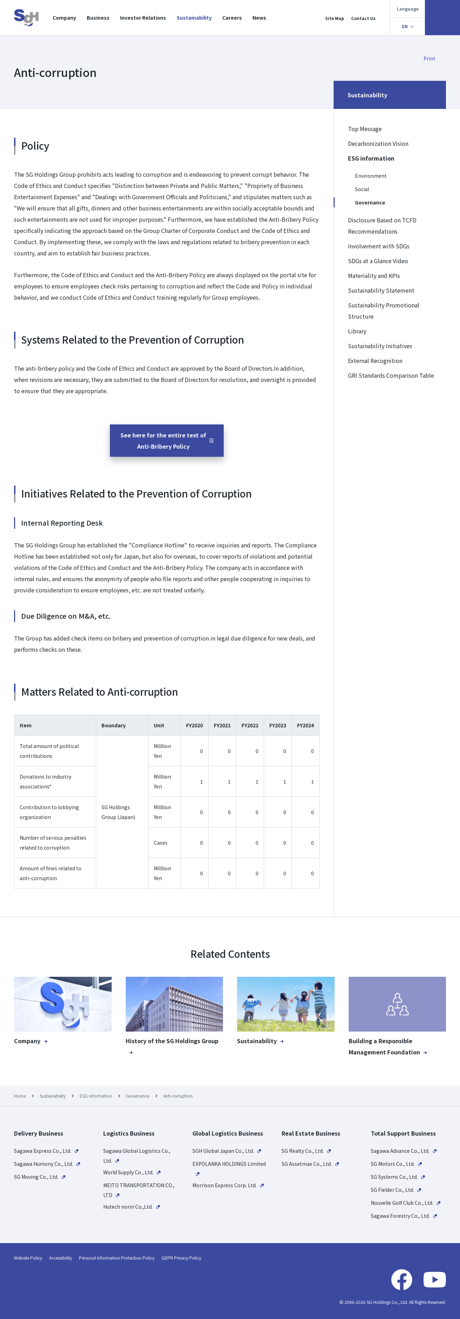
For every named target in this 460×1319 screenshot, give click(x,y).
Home (20, 1096)
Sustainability (53, 1096)
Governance (137, 1096)
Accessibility (60, 1258)
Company (64, 17)
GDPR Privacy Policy (181, 1258)
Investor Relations (143, 17)
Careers (232, 17)
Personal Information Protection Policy (117, 1258)
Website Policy (28, 1258)
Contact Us (363, 18)
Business (98, 17)
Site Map (334, 18)
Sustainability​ (194, 17)
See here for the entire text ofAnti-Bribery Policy (163, 440)
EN (405, 26)
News (259, 17)
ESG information (96, 1096)
